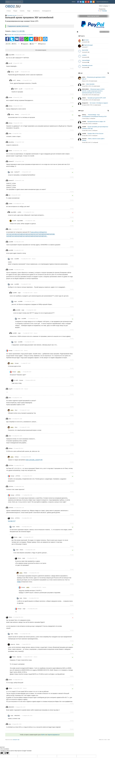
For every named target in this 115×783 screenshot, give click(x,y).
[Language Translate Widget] (104, 6)
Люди (28, 11)
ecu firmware (30, 34)
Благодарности (46, 11)
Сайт (80, 73)
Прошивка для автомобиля (20, 34)
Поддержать (24, 43)
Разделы (81, 36)
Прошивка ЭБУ (10, 34)
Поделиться (42, 43)
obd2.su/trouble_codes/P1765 (34, 460)
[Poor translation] (6, 753)
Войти (73, 1)
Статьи (9, 11)
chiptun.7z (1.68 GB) (18, 31)
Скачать (22, 11)
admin (32, 43)
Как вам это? (11, 521)
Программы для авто (11, 15)
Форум (15, 11)
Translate (102, 11)
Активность (36, 11)
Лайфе (19, 581)
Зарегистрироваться (102, 1)
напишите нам (16, 739)
